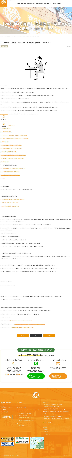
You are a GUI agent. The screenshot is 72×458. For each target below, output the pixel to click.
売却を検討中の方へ (31, 3)
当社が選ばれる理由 (47, 422)
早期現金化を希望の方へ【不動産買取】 (52, 406)
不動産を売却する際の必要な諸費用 (25, 413)
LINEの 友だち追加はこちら (34, 376)
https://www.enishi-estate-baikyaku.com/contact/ (23, 327)
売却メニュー (45, 402)
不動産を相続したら (47, 3)
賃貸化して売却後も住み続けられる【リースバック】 (54, 409)
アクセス (46, 431)
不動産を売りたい (39, 3)
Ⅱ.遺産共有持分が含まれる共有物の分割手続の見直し (13, 199)
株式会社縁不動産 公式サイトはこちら (6, 417)
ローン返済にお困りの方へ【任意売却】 (52, 408)
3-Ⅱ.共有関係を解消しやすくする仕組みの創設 (11, 148)
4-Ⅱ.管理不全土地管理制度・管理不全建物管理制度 (12, 158)
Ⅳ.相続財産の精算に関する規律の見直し (10, 206)
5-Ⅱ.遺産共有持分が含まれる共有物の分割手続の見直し (13, 168)
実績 (17, 423)
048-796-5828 (14, 365)
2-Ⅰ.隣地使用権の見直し (6, 131)
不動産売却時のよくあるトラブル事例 (25, 417)
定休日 (18, 374)
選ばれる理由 (23, 3)
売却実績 (54, 3)
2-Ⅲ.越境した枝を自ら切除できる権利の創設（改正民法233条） (15, 138)
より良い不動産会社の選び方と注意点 (25, 419)
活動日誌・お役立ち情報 (21, 407)
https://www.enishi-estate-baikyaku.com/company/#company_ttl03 (29, 324)
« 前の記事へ (22, 335)
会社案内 (59, 3)
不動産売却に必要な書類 (22, 415)
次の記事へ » (49, 335)
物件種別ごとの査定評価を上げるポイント (26, 420)
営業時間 (6, 374)
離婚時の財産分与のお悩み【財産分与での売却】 (53, 416)
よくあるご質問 (47, 434)
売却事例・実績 (21, 425)
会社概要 (46, 429)
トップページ (17, 3)
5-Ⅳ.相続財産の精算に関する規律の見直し (10, 175)
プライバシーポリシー (67, 455)
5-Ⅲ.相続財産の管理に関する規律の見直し (10, 171)
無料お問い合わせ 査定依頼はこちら (56, 376)
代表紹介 (46, 433)
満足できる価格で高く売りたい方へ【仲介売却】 (53, 404)
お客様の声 (20, 427)
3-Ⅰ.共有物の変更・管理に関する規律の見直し (11, 145)
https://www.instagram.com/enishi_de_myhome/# (21, 320)
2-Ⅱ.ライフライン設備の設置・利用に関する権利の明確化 (14, 135)
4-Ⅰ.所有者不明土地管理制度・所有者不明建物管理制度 (13, 155)
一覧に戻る (36, 335)
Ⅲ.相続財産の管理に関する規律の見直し (10, 202)
